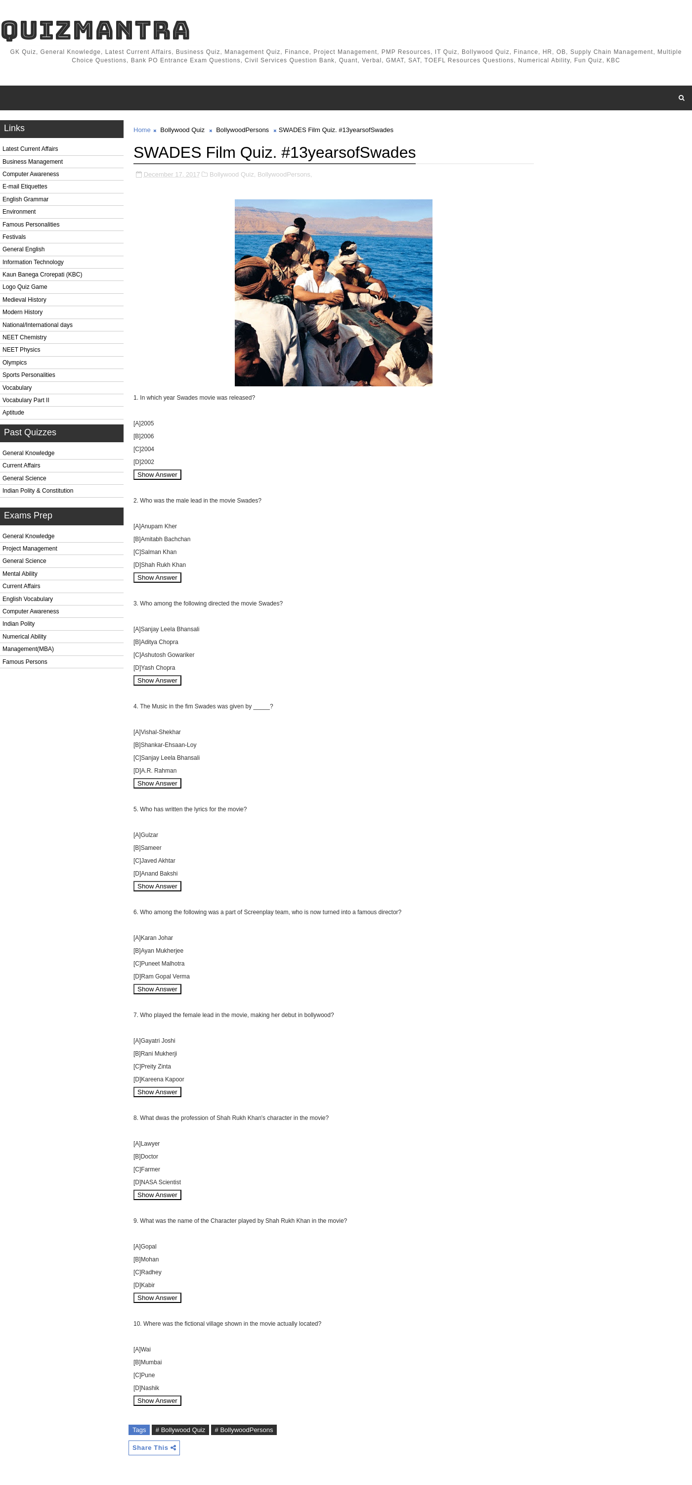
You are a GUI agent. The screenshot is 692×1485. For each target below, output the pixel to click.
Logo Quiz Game (24, 286)
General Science (24, 478)
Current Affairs (21, 465)
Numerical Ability (24, 636)
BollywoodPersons (242, 130)
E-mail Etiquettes (24, 186)
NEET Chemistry (24, 337)
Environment (19, 211)
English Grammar (25, 199)
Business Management (32, 161)
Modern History (22, 312)
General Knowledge (28, 453)
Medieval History (24, 299)
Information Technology (33, 262)
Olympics (14, 362)
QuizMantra (95, 30)
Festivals (14, 236)
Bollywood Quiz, (233, 174)
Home (142, 130)
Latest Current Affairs (30, 148)
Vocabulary (17, 387)
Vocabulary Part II (25, 400)
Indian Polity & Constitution (37, 490)
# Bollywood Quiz (180, 1430)
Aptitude (13, 412)
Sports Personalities (28, 374)
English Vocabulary (27, 599)
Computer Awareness (30, 174)
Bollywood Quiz (182, 130)
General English (23, 249)
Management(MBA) (28, 649)
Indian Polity (18, 623)
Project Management (29, 548)
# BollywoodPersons (244, 1430)
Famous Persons (24, 661)
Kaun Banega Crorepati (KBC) (42, 274)
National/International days (37, 325)
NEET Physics (21, 349)
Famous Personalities (30, 224)
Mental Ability (20, 573)
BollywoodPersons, (285, 174)
